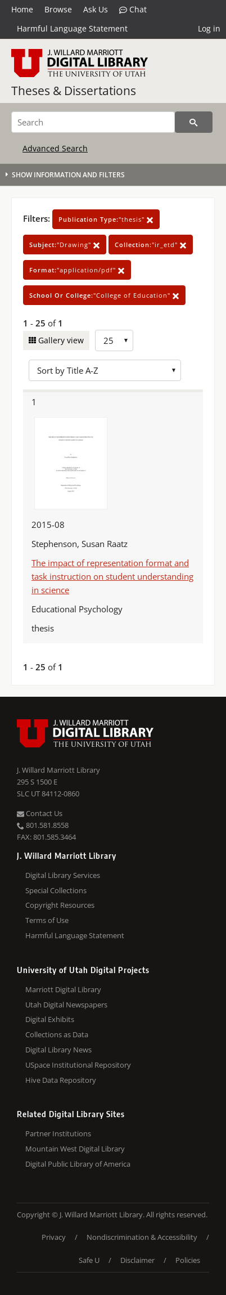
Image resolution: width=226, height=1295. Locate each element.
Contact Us (39, 813)
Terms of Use (47, 920)
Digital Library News (58, 1050)
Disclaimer (137, 1260)
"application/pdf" (77, 270)
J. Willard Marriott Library (58, 770)
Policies (187, 1260)
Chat (133, 9)
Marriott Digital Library (63, 989)
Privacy (54, 1237)
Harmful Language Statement (72, 28)
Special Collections (56, 890)
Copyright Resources (59, 905)
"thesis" (105, 219)
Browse (58, 9)
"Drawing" (64, 244)
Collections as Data (56, 1034)
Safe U (89, 1260)
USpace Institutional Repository (78, 1065)
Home (22, 9)
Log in (209, 28)
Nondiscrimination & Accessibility (142, 1237)
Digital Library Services (62, 875)
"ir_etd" (151, 244)
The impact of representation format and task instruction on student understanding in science (112, 576)
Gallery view (60, 340)
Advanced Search (55, 148)
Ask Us (95, 9)
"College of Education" (104, 295)
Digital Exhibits (49, 1019)
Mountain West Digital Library (75, 1149)
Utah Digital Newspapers (66, 1005)
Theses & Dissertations (73, 90)
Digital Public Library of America (77, 1164)
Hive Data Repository (60, 1080)
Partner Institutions (58, 1133)
